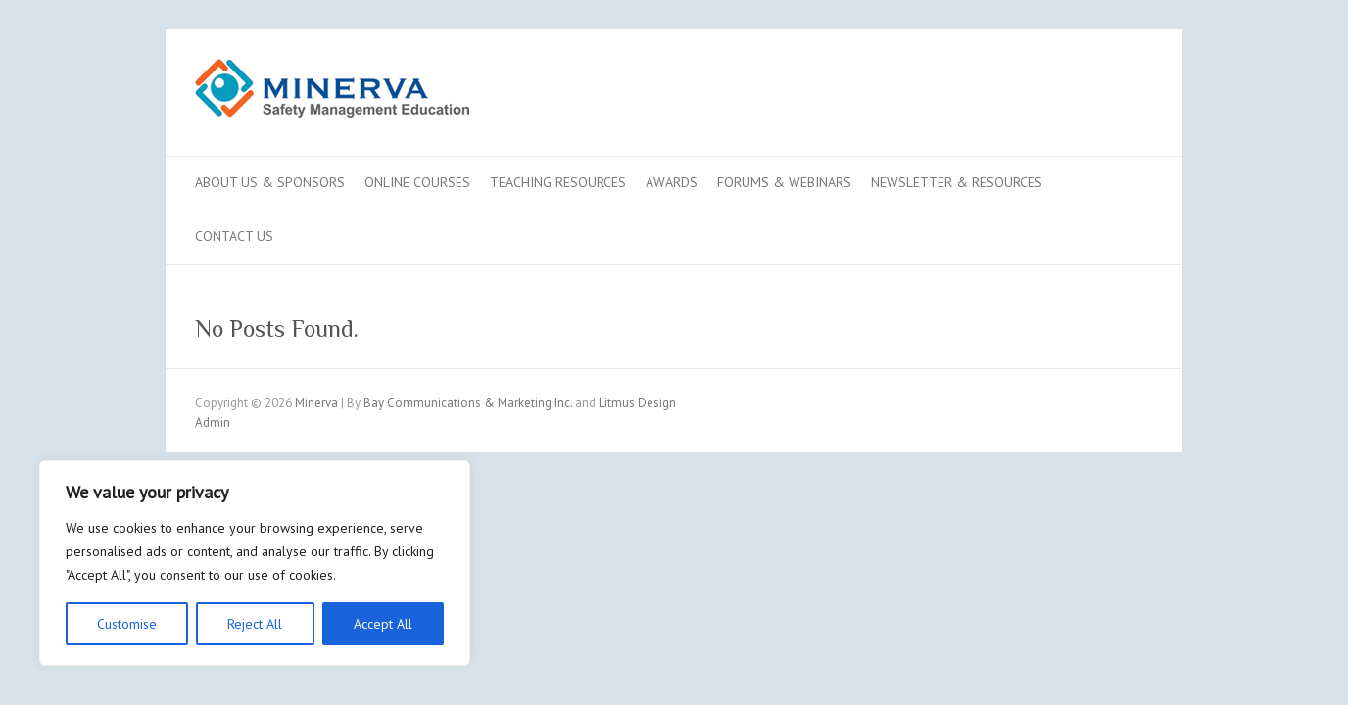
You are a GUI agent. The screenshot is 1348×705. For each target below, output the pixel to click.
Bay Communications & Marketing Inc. (467, 403)
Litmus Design (637, 403)
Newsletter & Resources (956, 182)
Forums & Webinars (784, 182)
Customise (127, 624)
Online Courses (417, 182)
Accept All (383, 624)
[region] (254, 563)
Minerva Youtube (1074, 101)
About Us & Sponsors (270, 182)
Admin (212, 422)
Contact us (234, 236)
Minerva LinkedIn (1104, 101)
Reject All (254, 624)
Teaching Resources (558, 182)
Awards (672, 182)
